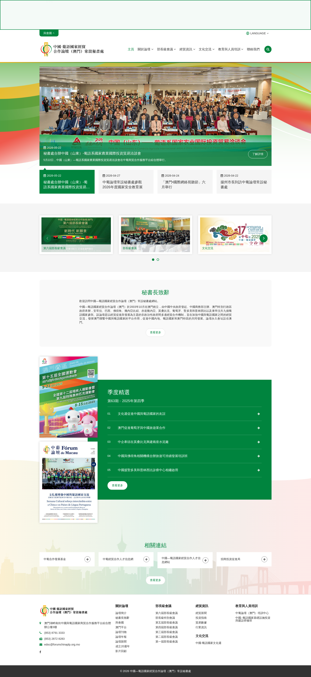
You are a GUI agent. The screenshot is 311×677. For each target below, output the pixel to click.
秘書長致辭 (122, 617)
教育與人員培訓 (230, 49)
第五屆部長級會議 (167, 622)
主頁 (131, 49)
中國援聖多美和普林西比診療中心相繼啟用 (148, 470)
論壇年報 (121, 636)
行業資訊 (201, 627)
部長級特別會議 (165, 617)
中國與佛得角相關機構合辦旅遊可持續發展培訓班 (153, 456)
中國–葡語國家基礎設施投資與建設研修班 (252, 619)
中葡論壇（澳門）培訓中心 (252, 613)
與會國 (119, 622)
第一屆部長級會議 (167, 641)
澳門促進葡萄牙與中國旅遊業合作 (141, 427)
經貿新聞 (201, 613)
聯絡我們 (253, 49)
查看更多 (155, 332)
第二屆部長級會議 (167, 636)
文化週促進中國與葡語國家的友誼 (141, 413)
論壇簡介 (121, 613)
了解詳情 (257, 154)
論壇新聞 (121, 641)
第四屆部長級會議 (167, 627)
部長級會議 (166, 49)
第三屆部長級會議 (167, 632)
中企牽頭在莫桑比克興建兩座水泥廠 (143, 442)
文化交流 (206, 49)
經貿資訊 (187, 49)
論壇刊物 (121, 632)
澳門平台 (121, 627)
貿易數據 (201, 622)
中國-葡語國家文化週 (209, 642)
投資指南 (201, 617)
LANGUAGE (257, 33)
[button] (47, 238)
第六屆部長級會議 (54, 248)
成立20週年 (122, 646)
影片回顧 (121, 651)
